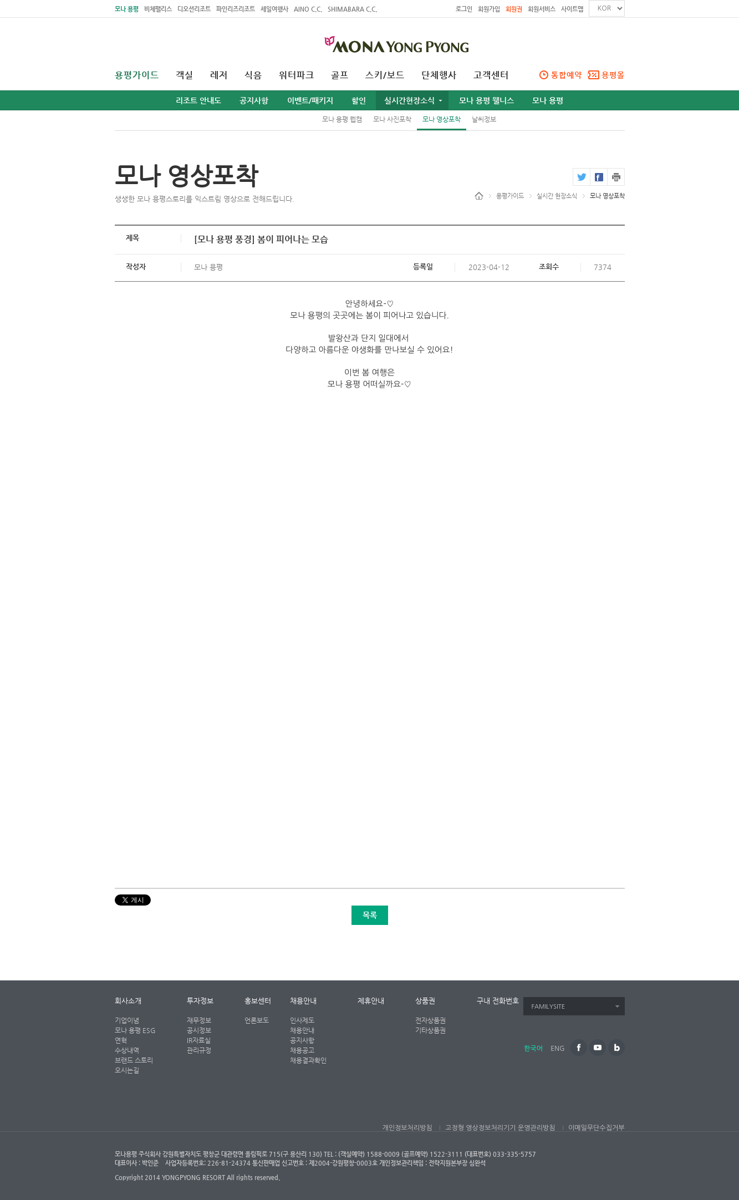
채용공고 (302, 1050)
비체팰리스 (158, 9)
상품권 (425, 1000)
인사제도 (302, 1020)
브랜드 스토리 (134, 1060)
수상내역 (127, 1050)
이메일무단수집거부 (596, 1128)
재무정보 (199, 1020)
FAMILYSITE (548, 1007)
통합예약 (566, 74)
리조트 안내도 (198, 100)
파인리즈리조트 (235, 9)
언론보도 (256, 1020)
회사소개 (128, 1000)
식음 (253, 75)
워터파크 (296, 75)
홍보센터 (257, 1000)
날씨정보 (484, 119)
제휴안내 (371, 1000)
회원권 (514, 9)
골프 (340, 75)
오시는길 (127, 1070)
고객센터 (491, 75)
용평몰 (613, 74)
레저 (219, 75)
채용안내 (303, 1000)
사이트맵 (572, 9)
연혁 (121, 1040)
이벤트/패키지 (310, 100)
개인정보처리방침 (407, 1128)
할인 (358, 100)
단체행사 (439, 75)
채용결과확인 (308, 1060)
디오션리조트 (194, 9)
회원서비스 (541, 9)
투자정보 (200, 1000)
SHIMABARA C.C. (352, 9)
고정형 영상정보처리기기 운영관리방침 (500, 1128)
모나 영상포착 (441, 119)
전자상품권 (430, 1020)
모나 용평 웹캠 (342, 119)
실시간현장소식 (409, 100)
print (616, 177)
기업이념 (127, 1020)
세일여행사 (274, 9)
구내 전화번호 (498, 1000)
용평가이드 (137, 75)
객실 (184, 75)
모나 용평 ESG (135, 1030)
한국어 (533, 1048)
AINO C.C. (308, 9)
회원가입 (489, 9)
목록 (370, 915)
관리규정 (199, 1050)
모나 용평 (127, 9)
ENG (557, 1048)
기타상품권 (430, 1030)
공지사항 (253, 100)
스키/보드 (385, 75)
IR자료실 (199, 1040)
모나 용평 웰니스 (486, 100)
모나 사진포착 (392, 119)
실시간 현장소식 (557, 196)
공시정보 (199, 1030)
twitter (581, 177)
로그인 (464, 9)
